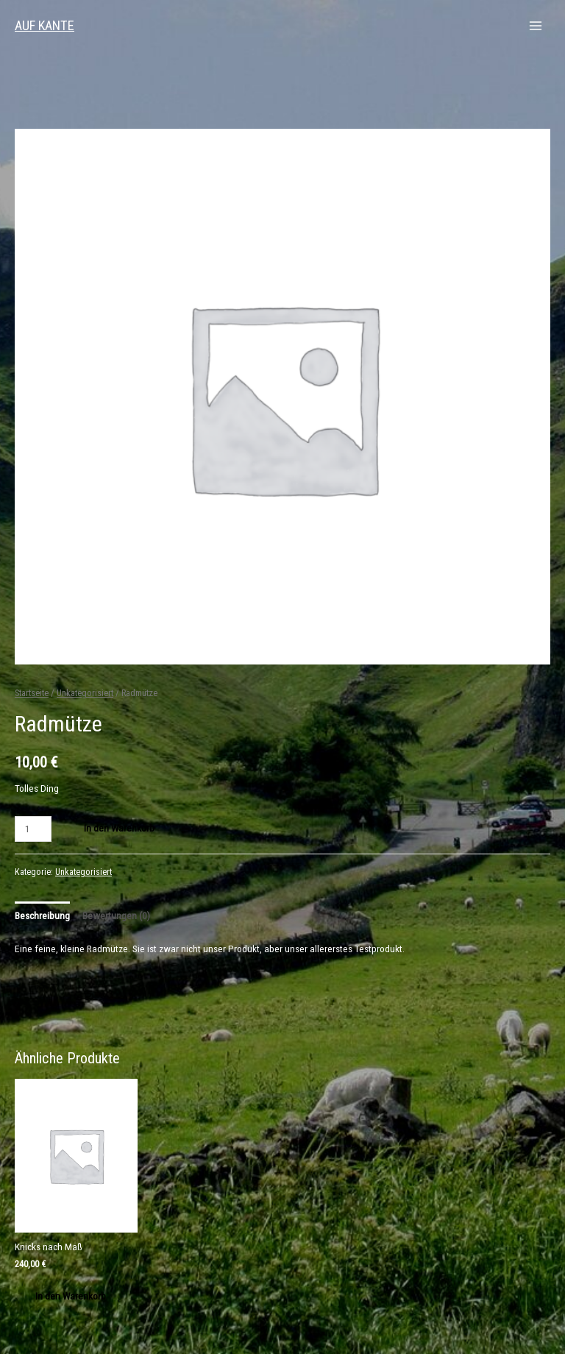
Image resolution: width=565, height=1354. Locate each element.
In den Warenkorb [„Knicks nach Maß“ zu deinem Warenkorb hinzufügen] (70, 1296)
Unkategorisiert (85, 692)
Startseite (32, 692)
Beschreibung (42, 915)
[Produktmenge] (33, 829)
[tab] (42, 915)
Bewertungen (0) (116, 915)
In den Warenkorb (119, 828)
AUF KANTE (44, 25)
